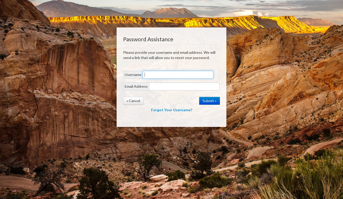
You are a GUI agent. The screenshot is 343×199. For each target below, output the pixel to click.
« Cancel (133, 100)
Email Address (136, 86)
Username (133, 74)
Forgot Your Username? (171, 110)
